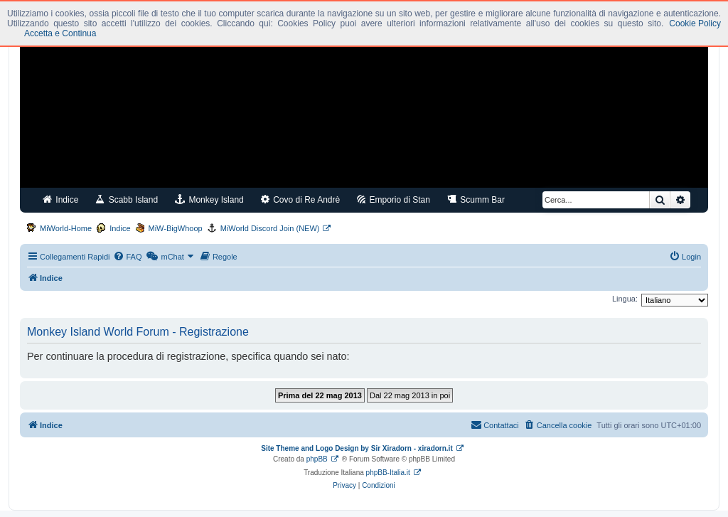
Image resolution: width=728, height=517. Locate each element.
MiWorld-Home (66, 228)
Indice (60, 199)
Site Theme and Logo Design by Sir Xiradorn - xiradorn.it (356, 448)
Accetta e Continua (60, 33)
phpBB (317, 459)
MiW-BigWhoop (176, 228)
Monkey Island (209, 199)
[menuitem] (127, 256)
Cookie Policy (695, 23)
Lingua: (625, 298)
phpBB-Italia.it (388, 472)
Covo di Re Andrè (300, 199)
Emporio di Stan (393, 199)
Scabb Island (126, 199)
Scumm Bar (476, 199)
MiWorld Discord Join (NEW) (270, 228)
